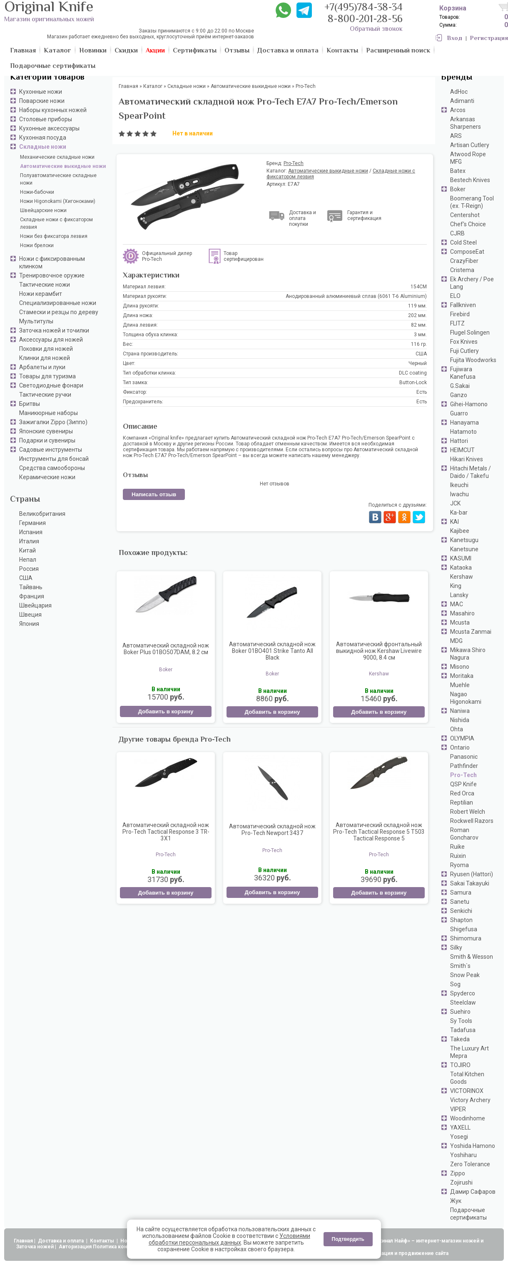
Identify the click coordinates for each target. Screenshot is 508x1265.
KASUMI (460, 558)
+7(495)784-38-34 (363, 8)
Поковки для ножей (46, 348)
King (455, 585)
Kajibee (459, 531)
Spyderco (462, 993)
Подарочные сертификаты (468, 1214)
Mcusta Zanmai (470, 631)
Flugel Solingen (470, 332)
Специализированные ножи (57, 303)
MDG (456, 641)
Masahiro (462, 613)
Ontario (460, 747)
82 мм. (419, 325)
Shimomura (465, 938)
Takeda (460, 1039)
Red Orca (462, 793)
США (25, 578)
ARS (456, 135)
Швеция (30, 614)
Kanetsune (464, 549)
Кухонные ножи (40, 91)
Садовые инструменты (50, 449)
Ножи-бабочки (37, 192)
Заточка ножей (35, 1247)
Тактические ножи (44, 284)
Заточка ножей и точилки (54, 330)
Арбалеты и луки (42, 367)
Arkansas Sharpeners (465, 123)
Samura (460, 892)
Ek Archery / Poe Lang (472, 283)
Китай (27, 550)
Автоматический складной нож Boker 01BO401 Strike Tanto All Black (272, 651)
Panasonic (464, 756)
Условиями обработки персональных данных (229, 1239)
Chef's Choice (468, 224)
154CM (419, 287)
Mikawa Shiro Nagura (468, 654)
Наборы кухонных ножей (53, 110)
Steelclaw (463, 1002)
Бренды (456, 77)
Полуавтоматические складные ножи (58, 179)
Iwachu (459, 494)
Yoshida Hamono (472, 1145)
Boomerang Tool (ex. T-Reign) (472, 202)
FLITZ (457, 323)
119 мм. (417, 306)
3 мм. (420, 335)
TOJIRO (460, 1065)
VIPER (458, 1109)
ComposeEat (467, 251)
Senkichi (461, 911)
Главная (23, 1241)
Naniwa (460, 711)
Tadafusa (463, 1030)
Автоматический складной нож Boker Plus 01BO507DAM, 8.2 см (165, 648)
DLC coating (413, 373)
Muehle (460, 685)
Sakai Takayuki (469, 883)
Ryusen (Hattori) (471, 874)
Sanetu (459, 901)
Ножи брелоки (37, 245)
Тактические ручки (45, 394)
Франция (31, 596)
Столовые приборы (45, 119)
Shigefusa (463, 929)
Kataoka (461, 567)
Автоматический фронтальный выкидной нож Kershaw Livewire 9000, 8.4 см (379, 651)
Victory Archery (470, 1100)
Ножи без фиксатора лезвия (53, 236)
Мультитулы (36, 321)
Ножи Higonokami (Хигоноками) (57, 201)
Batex (458, 171)
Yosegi (459, 1136)
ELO (455, 295)
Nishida (459, 720)
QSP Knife (463, 784)
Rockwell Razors (471, 821)
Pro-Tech (463, 775)
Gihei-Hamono (469, 404)
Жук (455, 1201)
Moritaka (461, 675)
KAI (454, 521)
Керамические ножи (47, 477)
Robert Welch (467, 811)
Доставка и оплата (61, 1241)
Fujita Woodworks (473, 360)
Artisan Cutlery (469, 145)
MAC (456, 604)
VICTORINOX (466, 1091)
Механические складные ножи (57, 157)
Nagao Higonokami (465, 698)
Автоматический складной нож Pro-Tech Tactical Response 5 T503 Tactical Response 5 (379, 832)
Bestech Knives (470, 180)
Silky (456, 947)
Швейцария (35, 605)
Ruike (457, 846)
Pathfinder (464, 765)
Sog (455, 984)
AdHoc (459, 91)
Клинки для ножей (44, 358)
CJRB (457, 233)
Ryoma (459, 865)
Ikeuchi (459, 485)
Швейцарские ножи (43, 210)
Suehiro (460, 1011)
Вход (454, 38)
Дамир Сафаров (473, 1191)
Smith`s (460, 965)
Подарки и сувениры (47, 440)
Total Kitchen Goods (467, 1078)
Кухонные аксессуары (49, 128)
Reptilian (461, 802)
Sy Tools (461, 1021)
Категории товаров (47, 77)
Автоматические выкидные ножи (63, 166)
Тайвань (30, 587)
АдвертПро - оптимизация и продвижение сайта (387, 1253)
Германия (32, 523)
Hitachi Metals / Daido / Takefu (470, 472)
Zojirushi (461, 1182)
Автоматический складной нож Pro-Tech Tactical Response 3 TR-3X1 (165, 832)
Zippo (457, 1173)
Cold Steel (463, 242)
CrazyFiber (464, 261)
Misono (459, 666)
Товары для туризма (47, 376)
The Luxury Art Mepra (469, 1052)
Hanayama (464, 422)
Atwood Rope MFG (468, 158)
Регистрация (489, 38)
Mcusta (460, 622)
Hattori (459, 441)
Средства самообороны (52, 468)
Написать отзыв (154, 494)
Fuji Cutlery (464, 351)
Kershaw (461, 576)
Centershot (465, 215)
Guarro (459, 413)
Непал (27, 559)
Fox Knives (464, 341)
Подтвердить (348, 1239)
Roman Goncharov (464, 834)
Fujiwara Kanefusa (463, 373)
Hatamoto (463, 431)
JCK (455, 503)
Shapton (461, 920)
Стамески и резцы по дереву (58, 312)
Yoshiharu (463, 1155)
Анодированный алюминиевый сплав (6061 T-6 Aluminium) (356, 296)
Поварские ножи (42, 101)
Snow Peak (465, 975)
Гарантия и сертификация (364, 215)
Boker (458, 189)
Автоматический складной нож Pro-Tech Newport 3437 (272, 829)
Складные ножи (42, 146)
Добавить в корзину (165, 711)
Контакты (102, 1241)
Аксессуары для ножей (51, 339)
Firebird (460, 314)
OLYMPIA (462, 738)
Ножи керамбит (40, 293)
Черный (417, 363)
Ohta (456, 729)
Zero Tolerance (470, 1164)
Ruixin (458, 855)
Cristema (462, 270)
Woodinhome (467, 1118)
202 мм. (417, 315)
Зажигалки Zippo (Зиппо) (53, 422)
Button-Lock (413, 382)
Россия (29, 568)
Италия (29, 541)
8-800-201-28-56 (365, 20)
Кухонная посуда (42, 137)
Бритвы (29, 403)
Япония (29, 623)
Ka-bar (459, 512)
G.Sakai (460, 385)
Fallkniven (463, 305)
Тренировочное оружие (52, 275)
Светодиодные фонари (51, 385)
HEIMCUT (462, 450)
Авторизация (75, 1247)
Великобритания (42, 513)
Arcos (458, 110)
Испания (30, 532)
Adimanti (462, 101)
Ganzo (458, 395)
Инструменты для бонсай (54, 458)
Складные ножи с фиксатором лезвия (56, 223)
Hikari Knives (466, 459)
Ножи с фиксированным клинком (52, 262)
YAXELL (460, 1127)
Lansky (459, 595)
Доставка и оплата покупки (302, 218)
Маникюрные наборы (48, 413)
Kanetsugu (464, 540)
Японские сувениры (46, 431)
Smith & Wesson (471, 956)
